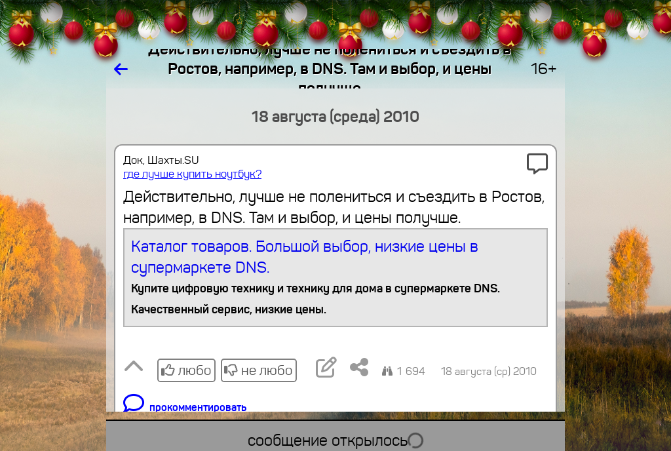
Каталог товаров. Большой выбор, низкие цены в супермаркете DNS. (336, 278)
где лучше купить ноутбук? (192, 174)
